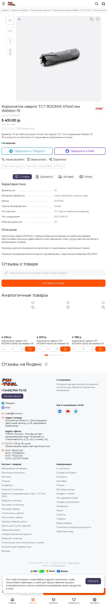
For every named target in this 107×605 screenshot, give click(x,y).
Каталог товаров (20, 10)
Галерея (60, 519)
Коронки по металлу (12, 489)
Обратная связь (64, 531)
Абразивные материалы (14, 468)
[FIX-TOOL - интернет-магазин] (11, 4)
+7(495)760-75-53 (13, 390)
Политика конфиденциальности (73, 527)
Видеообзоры (64, 523)
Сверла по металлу (11, 500)
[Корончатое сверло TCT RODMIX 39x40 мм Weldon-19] (18, 317)
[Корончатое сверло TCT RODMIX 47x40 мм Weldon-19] (58, 58)
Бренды (5, 551)
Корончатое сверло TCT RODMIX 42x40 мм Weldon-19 (88, 342)
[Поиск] (96, 4)
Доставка (66, 176)
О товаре (22, 176)
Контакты (61, 477)
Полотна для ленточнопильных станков (22, 542)
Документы (44, 176)
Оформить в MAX (79, 151)
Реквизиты (62, 506)
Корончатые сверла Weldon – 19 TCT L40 (71, 10)
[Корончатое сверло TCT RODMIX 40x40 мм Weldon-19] (53, 317)
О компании (62, 468)
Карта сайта (73, 563)
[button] (46, 355)
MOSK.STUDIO (58, 565)
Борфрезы (7, 485)
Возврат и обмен (65, 493)
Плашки (5, 481)
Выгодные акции (65, 489)
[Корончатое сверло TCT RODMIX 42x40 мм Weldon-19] (89, 317)
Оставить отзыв (53, 283)
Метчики (6, 477)
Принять (93, 581)
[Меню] (3, 4)
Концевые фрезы (10, 509)
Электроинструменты (13, 472)
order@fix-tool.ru (14, 413)
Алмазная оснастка (11, 538)
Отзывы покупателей (67, 502)
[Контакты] (103, 4)
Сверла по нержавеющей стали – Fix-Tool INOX (23, 495)
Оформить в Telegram (27, 151)
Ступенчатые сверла (12, 513)
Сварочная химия (10, 530)
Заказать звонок (12, 396)
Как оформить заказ (67, 498)
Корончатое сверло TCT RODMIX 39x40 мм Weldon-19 (17, 342)
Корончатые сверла (40, 10)
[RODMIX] (99, 108)
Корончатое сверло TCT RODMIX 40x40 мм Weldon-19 (53, 342)
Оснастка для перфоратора (16, 546)
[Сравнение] (91, 19)
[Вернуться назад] (19, 19)
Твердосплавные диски (14, 521)
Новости (61, 514)
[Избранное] (97, 19)
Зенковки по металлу (12, 504)
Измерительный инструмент (16, 534)
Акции (59, 510)
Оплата (86, 176)
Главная (5, 10)
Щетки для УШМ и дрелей (16, 525)
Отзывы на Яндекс (24, 364)
